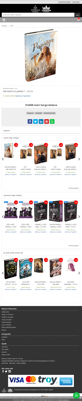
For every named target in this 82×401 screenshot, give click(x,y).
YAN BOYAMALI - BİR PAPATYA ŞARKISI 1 (11, 169)
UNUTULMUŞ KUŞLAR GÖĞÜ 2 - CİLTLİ (70, 169)
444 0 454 (5, 363)
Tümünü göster (73, 188)
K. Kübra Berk (10, 172)
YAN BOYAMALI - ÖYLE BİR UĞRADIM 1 (41, 284)
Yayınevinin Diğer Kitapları (12, 195)
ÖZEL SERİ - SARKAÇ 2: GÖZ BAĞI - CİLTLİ (25, 226)
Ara (77, 15)
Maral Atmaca (10, 230)
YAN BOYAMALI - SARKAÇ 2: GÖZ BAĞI (55, 226)
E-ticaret (38, 396)
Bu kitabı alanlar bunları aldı (13, 253)
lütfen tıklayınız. (63, 400)
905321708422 (21, 363)
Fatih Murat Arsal (55, 287)
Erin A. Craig (11, 287)
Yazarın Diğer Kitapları (11, 138)
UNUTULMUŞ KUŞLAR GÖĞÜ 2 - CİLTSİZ (40, 169)
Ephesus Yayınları (11, 174)
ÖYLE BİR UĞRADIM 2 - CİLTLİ (26, 284)
